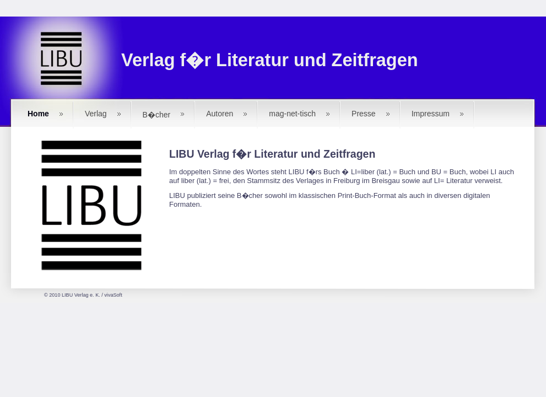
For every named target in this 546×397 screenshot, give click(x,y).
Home (38, 113)
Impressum (431, 113)
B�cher (157, 114)
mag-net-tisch (292, 113)
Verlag (96, 113)
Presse (364, 113)
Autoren (219, 113)
